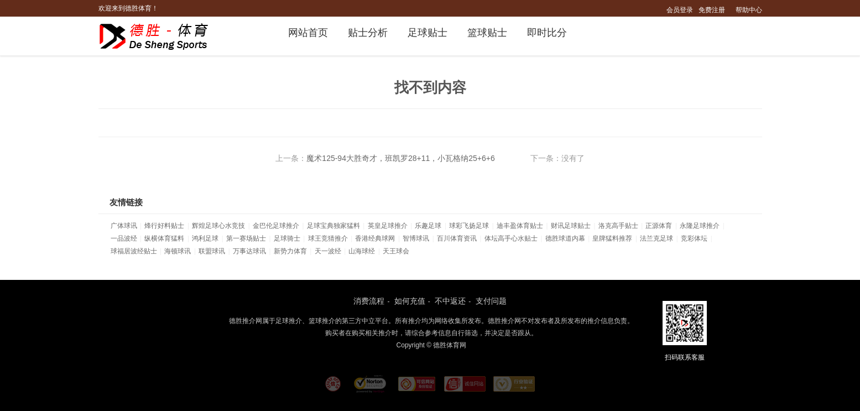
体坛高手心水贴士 (511, 238)
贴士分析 (368, 32)
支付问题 (491, 300)
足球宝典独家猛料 (333, 226)
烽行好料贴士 (164, 226)
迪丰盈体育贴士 (520, 226)
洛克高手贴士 (618, 226)
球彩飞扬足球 (469, 226)
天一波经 (328, 251)
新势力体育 (290, 251)
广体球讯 (124, 226)
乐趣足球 (428, 226)
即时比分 (547, 32)
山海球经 (361, 251)
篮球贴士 (487, 32)
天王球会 (396, 251)
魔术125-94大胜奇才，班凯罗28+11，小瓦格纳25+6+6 (400, 158)
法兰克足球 (656, 238)
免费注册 (712, 10)
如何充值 (409, 300)
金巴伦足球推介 (276, 226)
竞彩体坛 (694, 238)
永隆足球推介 (700, 226)
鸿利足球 (205, 238)
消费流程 (368, 300)
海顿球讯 (177, 251)
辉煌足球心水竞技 (218, 226)
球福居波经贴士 (134, 251)
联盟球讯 (212, 251)
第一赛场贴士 (246, 238)
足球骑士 (287, 238)
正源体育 (658, 226)
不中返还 (450, 300)
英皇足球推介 (388, 226)
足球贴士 (427, 32)
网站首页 (308, 32)
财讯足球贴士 (571, 226)
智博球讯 (416, 238)
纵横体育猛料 (164, 238)
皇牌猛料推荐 (612, 238)
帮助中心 (749, 10)
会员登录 (679, 10)
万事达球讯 (249, 251)
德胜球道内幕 (565, 238)
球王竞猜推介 (328, 238)
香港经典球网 (375, 238)
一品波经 (124, 238)
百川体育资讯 (457, 238)
